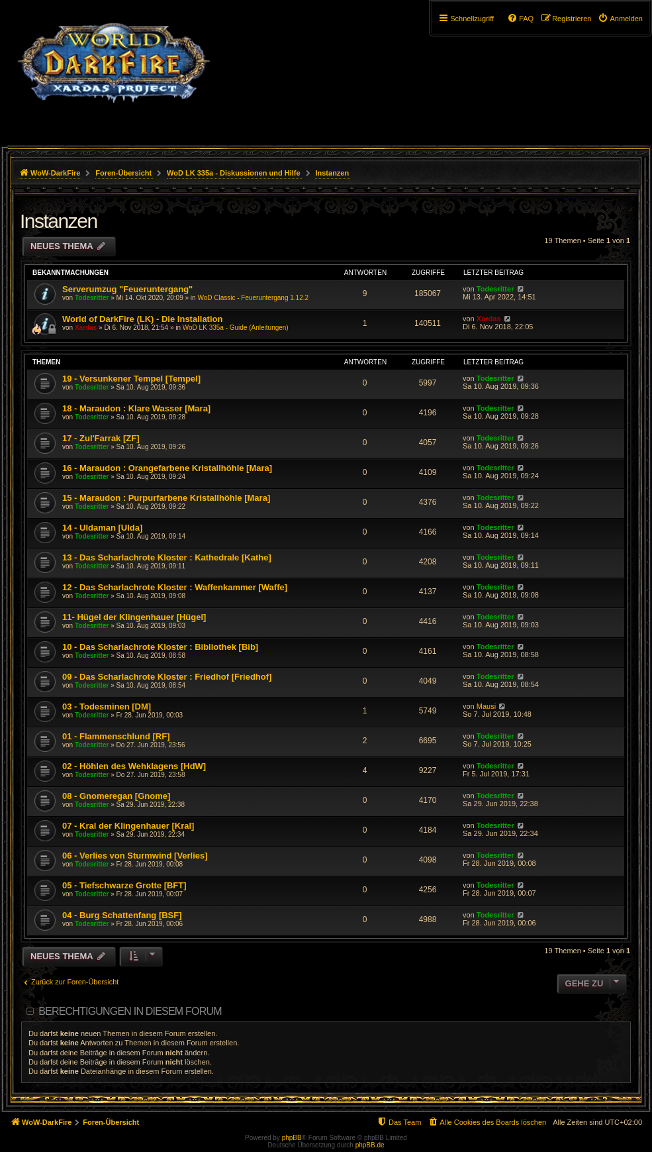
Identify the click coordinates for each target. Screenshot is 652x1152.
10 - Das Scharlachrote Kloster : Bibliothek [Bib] (160, 647)
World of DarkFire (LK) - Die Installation (142, 319)
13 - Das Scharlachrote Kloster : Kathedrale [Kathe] (166, 557)
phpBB (292, 1137)
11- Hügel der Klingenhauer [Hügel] (134, 617)
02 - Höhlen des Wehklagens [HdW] (134, 766)
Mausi (486, 706)
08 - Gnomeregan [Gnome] (116, 796)
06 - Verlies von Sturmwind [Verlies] (135, 856)
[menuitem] (620, 18)
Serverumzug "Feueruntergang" (127, 289)
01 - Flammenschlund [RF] (116, 736)
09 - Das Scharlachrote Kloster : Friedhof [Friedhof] (166, 677)
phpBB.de (370, 1145)
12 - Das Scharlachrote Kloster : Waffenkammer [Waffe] (174, 587)
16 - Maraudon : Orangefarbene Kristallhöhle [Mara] (167, 468)
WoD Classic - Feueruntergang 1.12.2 (252, 297)
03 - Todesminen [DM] (106, 706)
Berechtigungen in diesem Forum (129, 1011)
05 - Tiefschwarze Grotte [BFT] (124, 885)
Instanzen (58, 221)
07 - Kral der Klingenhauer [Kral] (128, 826)
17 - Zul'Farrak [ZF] (101, 438)
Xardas (86, 327)
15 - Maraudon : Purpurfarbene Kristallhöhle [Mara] (166, 498)
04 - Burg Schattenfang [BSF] (122, 915)
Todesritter (92, 297)
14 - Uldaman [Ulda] (102, 528)
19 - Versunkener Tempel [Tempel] (131, 379)
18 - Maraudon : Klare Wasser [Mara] (136, 408)
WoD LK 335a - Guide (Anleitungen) (236, 327)
